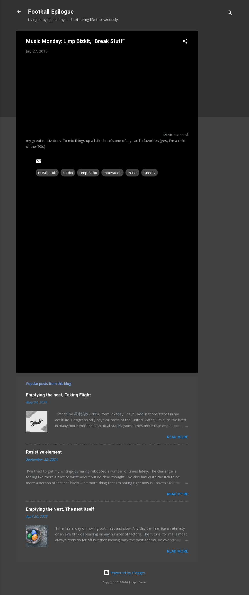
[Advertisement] (217, 104)
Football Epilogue (51, 11)
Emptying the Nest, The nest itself (60, 509)
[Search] (230, 13)
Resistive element (44, 452)
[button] (185, 41)
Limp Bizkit (88, 172)
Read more (177, 436)
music (132, 172)
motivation (112, 172)
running (149, 172)
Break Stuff (47, 172)
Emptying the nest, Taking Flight (58, 394)
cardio (68, 172)
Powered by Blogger (124, 572)
